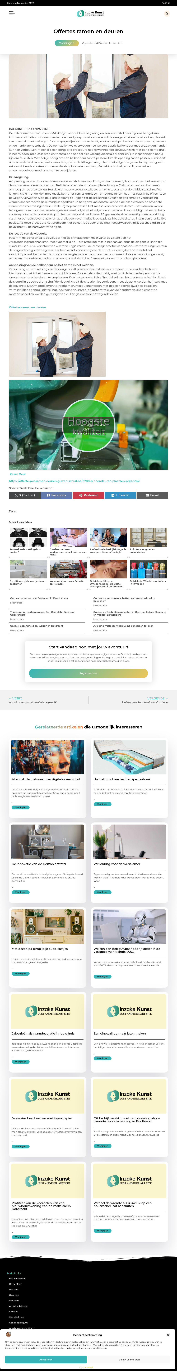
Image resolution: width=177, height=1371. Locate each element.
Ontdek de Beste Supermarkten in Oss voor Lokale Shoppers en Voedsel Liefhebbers (129, 613)
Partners (13, 1289)
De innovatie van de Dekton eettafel (39, 864)
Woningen (66, 43)
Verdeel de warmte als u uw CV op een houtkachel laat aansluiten (123, 1204)
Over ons (13, 1295)
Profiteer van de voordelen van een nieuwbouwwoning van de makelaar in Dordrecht (41, 1206)
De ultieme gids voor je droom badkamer (28, 582)
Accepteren (46, 1359)
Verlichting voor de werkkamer (117, 864)
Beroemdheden (17, 1278)
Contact (13, 1311)
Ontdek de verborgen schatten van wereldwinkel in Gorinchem (124, 599)
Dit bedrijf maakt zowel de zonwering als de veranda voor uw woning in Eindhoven (127, 1120)
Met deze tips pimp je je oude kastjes (40, 949)
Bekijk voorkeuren (129, 1359)
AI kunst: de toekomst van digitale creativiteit (46, 779)
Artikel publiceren (18, 1306)
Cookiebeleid (86, 1367)
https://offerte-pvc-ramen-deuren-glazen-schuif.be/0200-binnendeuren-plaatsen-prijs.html (74, 481)
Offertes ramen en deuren (27, 307)
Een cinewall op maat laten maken (120, 1033)
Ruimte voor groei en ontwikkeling (142, 550)
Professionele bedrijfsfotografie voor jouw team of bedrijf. (108, 550)
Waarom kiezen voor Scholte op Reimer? (67, 582)
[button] (168, 1335)
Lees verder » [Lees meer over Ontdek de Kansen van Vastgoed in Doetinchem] (17, 602)
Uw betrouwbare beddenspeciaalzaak (122, 779)
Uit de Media (15, 1284)
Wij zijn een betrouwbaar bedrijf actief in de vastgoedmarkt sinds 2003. (127, 950)
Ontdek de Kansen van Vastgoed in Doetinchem (39, 598)
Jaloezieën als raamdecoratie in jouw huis (43, 1033)
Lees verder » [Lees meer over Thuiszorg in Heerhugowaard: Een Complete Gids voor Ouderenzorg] (17, 619)
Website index (16, 1317)
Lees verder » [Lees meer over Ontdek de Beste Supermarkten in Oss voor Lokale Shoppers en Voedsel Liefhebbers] (100, 619)
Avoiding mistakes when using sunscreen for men (123, 625)
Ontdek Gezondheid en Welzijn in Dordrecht (36, 625)
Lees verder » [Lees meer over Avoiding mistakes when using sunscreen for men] (100, 630)
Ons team (14, 1300)
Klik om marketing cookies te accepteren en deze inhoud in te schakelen (88, 425)
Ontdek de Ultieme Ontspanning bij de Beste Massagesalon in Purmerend (106, 584)
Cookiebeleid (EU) (18, 1322)
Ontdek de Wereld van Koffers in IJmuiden (148, 582)
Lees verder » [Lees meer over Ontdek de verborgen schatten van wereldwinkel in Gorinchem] (100, 605)
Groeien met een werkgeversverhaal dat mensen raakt (68, 552)
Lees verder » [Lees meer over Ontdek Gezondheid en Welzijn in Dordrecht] (17, 630)
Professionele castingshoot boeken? (25, 550)
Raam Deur (18, 474)
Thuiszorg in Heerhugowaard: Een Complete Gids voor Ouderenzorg (42, 613)
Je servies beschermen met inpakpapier (42, 1118)
